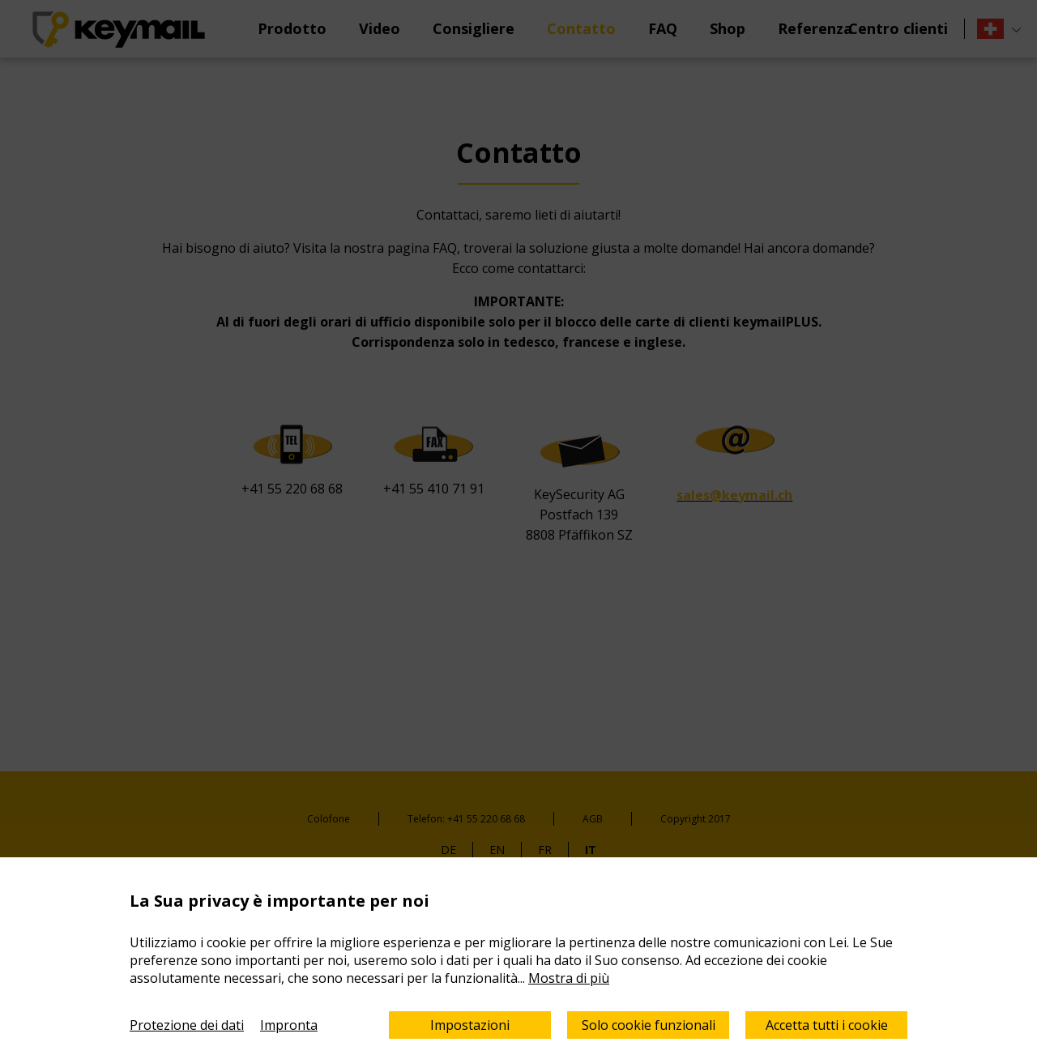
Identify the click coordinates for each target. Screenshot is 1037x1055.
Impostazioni (470, 1025)
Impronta (289, 1025)
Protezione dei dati (187, 1025)
